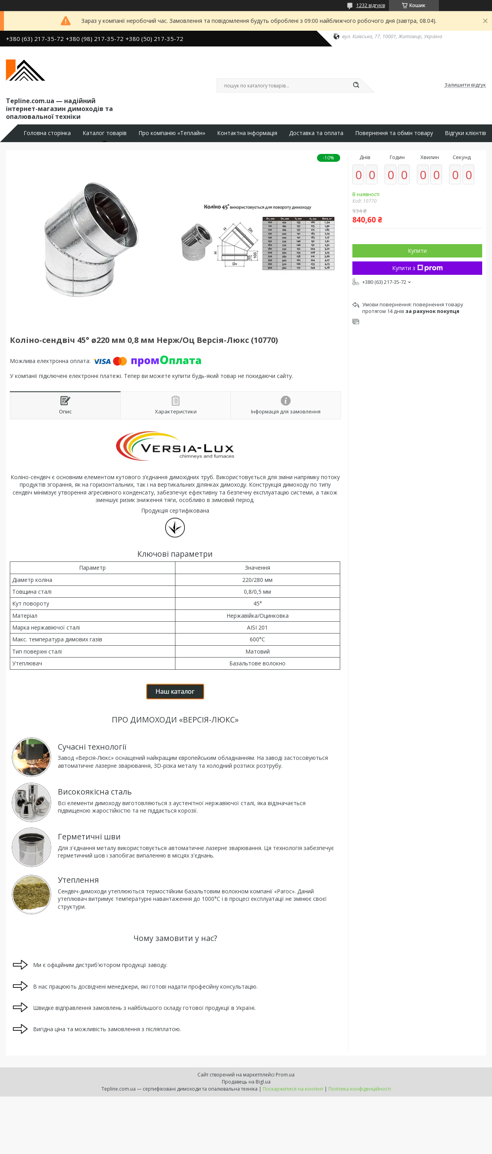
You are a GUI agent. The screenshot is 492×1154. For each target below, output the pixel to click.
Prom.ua (285, 1074)
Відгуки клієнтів (465, 133)
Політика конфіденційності (359, 1088)
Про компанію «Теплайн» (171, 133)
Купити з (417, 268)
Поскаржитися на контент (293, 1088)
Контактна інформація (247, 133)
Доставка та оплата (316, 133)
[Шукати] (356, 85)
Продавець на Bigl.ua (246, 1081)
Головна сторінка (47, 133)
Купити (417, 250)
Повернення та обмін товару (394, 133)
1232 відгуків (370, 5)
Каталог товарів (105, 133)
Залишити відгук (465, 85)
